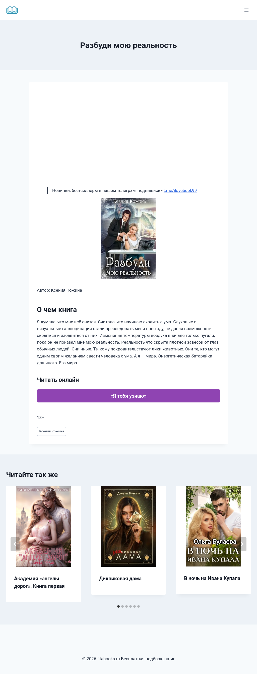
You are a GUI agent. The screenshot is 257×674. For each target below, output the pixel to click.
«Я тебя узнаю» (128, 396)
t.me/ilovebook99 (180, 190)
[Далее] (241, 544)
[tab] (118, 606)
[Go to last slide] (15, 544)
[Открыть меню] (246, 10)
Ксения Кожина (51, 431)
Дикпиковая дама (120, 579)
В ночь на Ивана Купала (212, 578)
